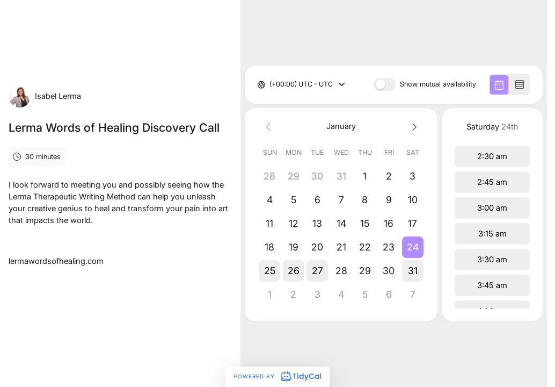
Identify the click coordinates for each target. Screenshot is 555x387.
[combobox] (270, 85)
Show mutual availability (438, 84)
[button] (413, 247)
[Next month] (413, 126)
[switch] (385, 84)
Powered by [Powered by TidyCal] (277, 376)
